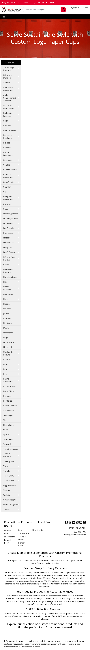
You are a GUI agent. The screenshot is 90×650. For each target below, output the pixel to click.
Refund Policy (7, 541)
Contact (7, 530)
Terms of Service (22, 538)
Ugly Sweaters (9, 485)
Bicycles (6, 143)
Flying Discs (8, 247)
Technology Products (8, 69)
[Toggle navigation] (3, 16)
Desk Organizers (10, 213)
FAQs (34, 2)
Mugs (5, 337)
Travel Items (8, 480)
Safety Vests (8, 410)
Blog (20, 530)
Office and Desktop (7, 76)
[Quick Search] (41, 9)
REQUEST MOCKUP (10, 2)
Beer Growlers (9, 130)
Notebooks (8, 347)
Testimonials (24, 533)
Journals (7, 318)
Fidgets (6, 237)
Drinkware (8, 223)
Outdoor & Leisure (8, 353)
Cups (5, 209)
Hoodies (7, 304)
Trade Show (8, 475)
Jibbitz (6, 313)
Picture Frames (9, 386)
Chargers (7, 187)
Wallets (6, 495)
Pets (5, 374)
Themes (6, 509)
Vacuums (7, 490)
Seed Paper (8, 415)
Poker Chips (8, 391)
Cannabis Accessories (8, 176)
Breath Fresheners (8, 154)
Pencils (6, 369)
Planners (7, 396)
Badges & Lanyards (7, 114)
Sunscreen (8, 439)
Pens (5, 364)
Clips (5, 191)
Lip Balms (7, 323)
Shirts (5, 420)
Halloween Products (8, 271)
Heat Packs (8, 294)
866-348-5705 (80, 532)
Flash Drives (8, 242)
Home (6, 299)
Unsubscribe (37, 530)
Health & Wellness (7, 288)
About (7, 533)
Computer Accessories (8, 198)
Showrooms (9, 536)
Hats (5, 282)
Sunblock (7, 444)
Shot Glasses (9, 425)
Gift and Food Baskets (9, 258)
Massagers (8, 332)
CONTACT (25, 2)
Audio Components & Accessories (9, 98)
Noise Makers (9, 342)
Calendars (7, 160)
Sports (6, 434)
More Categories (10, 504)
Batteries (7, 125)
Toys (5, 466)
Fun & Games (9, 252)
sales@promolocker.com (75, 534)
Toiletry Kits (8, 461)
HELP (52, 2)
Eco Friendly (8, 228)
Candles (6, 165)
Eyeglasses (8, 233)
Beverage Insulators (7, 136)
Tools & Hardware (7, 455)
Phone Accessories (8, 380)
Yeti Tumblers (9, 500)
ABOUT (41, 2)
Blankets (7, 147)
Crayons (7, 204)
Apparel (6, 82)
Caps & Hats (8, 182)
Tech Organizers (10, 449)
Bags (5, 120)
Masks (6, 328)
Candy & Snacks (10, 169)
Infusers (7, 308)
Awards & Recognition (8, 107)
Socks (5, 429)
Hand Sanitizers (10, 277)
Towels (6, 471)
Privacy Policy (21, 544)
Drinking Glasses (10, 218)
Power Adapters (10, 405)
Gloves (6, 264)
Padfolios (7, 359)
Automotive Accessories (8, 89)
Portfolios (7, 401)
